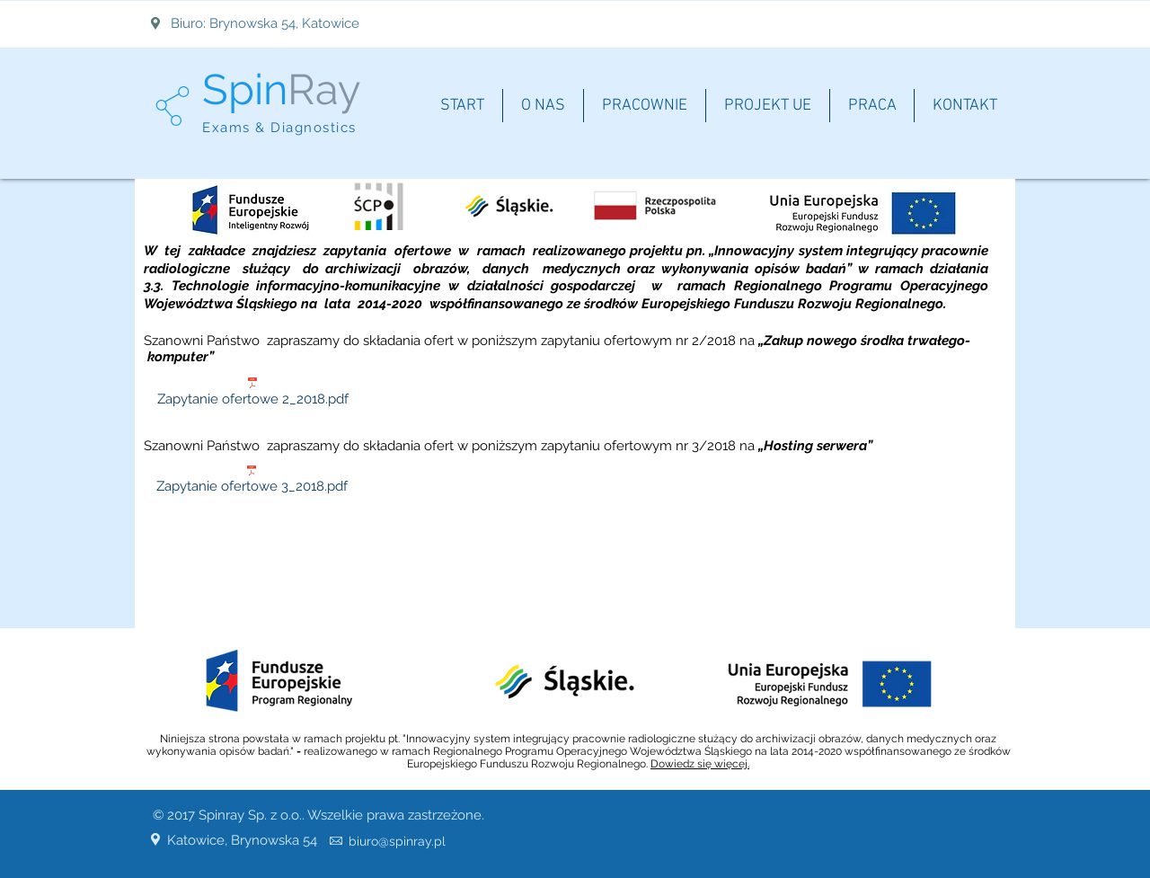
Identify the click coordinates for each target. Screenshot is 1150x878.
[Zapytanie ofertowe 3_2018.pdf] (251, 483)
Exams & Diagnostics (279, 128)
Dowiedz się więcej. (699, 764)
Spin (245, 89)
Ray (324, 89)
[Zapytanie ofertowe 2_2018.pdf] (252, 395)
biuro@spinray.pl (397, 841)
